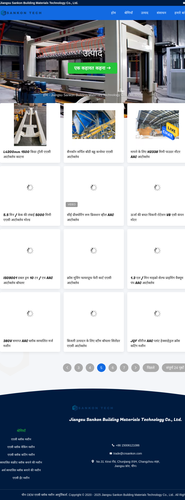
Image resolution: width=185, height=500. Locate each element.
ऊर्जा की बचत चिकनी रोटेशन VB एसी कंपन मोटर (157, 217)
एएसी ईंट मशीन (21, 478)
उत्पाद (144, 13)
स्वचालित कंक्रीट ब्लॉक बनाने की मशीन (21, 462)
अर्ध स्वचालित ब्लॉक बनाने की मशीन (21, 470)
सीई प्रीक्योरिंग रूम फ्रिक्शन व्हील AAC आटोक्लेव (90, 217)
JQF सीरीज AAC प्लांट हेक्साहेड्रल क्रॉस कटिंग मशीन (155, 343)
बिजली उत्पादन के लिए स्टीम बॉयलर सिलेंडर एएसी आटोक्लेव (93, 343)
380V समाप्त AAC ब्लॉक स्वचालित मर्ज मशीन (28, 343)
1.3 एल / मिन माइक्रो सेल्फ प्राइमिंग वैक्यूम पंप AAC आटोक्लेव (157, 280)
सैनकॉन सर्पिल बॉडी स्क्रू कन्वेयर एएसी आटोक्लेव (90, 154)
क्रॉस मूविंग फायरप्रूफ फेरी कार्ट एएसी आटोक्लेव (89, 280)
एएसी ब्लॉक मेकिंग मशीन (21, 447)
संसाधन (161, 13)
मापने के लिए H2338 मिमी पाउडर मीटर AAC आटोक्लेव (155, 154)
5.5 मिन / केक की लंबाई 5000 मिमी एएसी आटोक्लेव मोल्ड (27, 217)
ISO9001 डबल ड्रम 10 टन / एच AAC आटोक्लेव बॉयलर (28, 280)
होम (113, 13)
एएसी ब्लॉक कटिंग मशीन (21, 454)
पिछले (151, 368)
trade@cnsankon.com (127, 453)
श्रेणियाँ (128, 13)
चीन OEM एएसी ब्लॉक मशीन (38, 494)
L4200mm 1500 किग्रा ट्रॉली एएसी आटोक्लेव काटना (27, 154)
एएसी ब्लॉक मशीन (21, 439)
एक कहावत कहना (89, 68)
